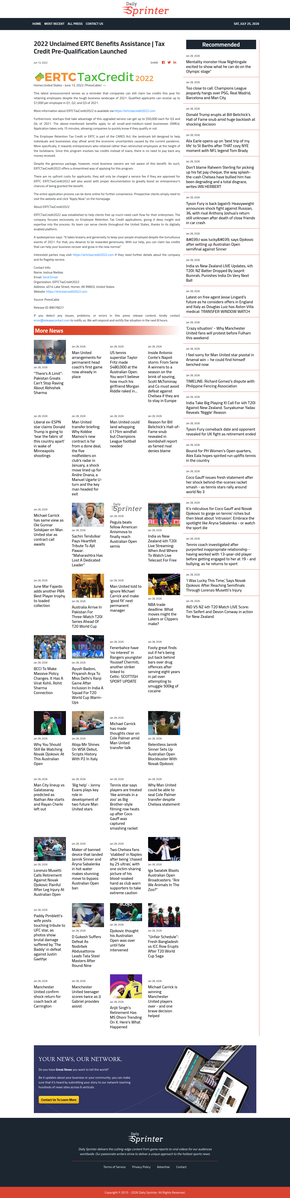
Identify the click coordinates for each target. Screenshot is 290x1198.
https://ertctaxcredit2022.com (134, 111)
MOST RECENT (54, 24)
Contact (181, 1167)
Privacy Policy (141, 1167)
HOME (36, 24)
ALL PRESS (75, 24)
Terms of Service (114, 1167)
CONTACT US (94, 24)
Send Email (50, 277)
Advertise (163, 1167)
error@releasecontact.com (52, 320)
